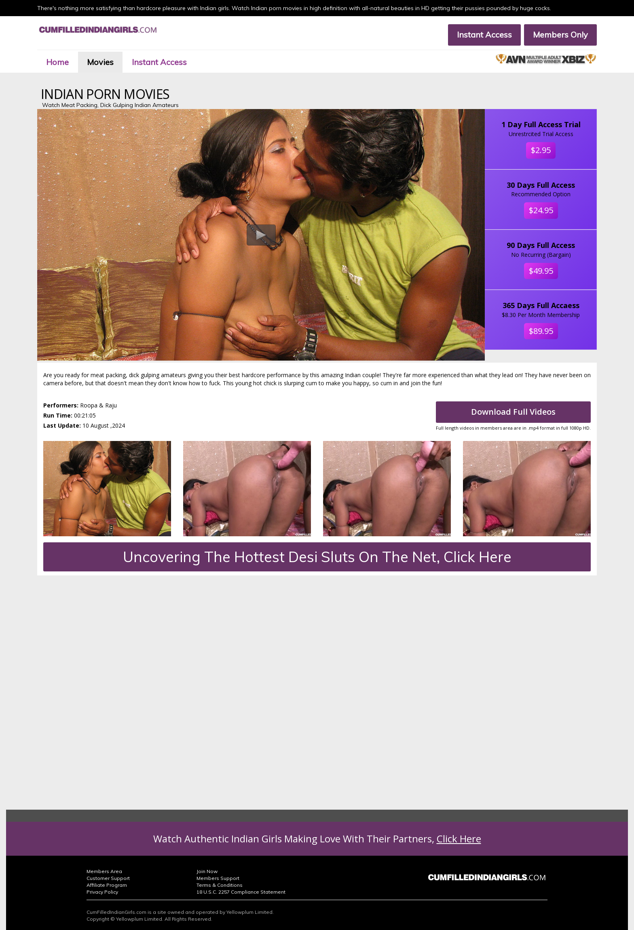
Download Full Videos (513, 411)
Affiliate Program (107, 885)
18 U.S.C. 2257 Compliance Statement (241, 892)
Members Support (218, 878)
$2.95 (541, 150)
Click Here (459, 838)
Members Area (104, 871)
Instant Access (484, 34)
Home (57, 62)
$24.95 (541, 210)
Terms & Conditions (220, 885)
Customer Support (108, 878)
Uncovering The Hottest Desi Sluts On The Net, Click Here (317, 557)
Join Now (207, 871)
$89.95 (541, 330)
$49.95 (541, 270)
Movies (100, 62)
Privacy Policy (102, 892)
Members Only (560, 34)
